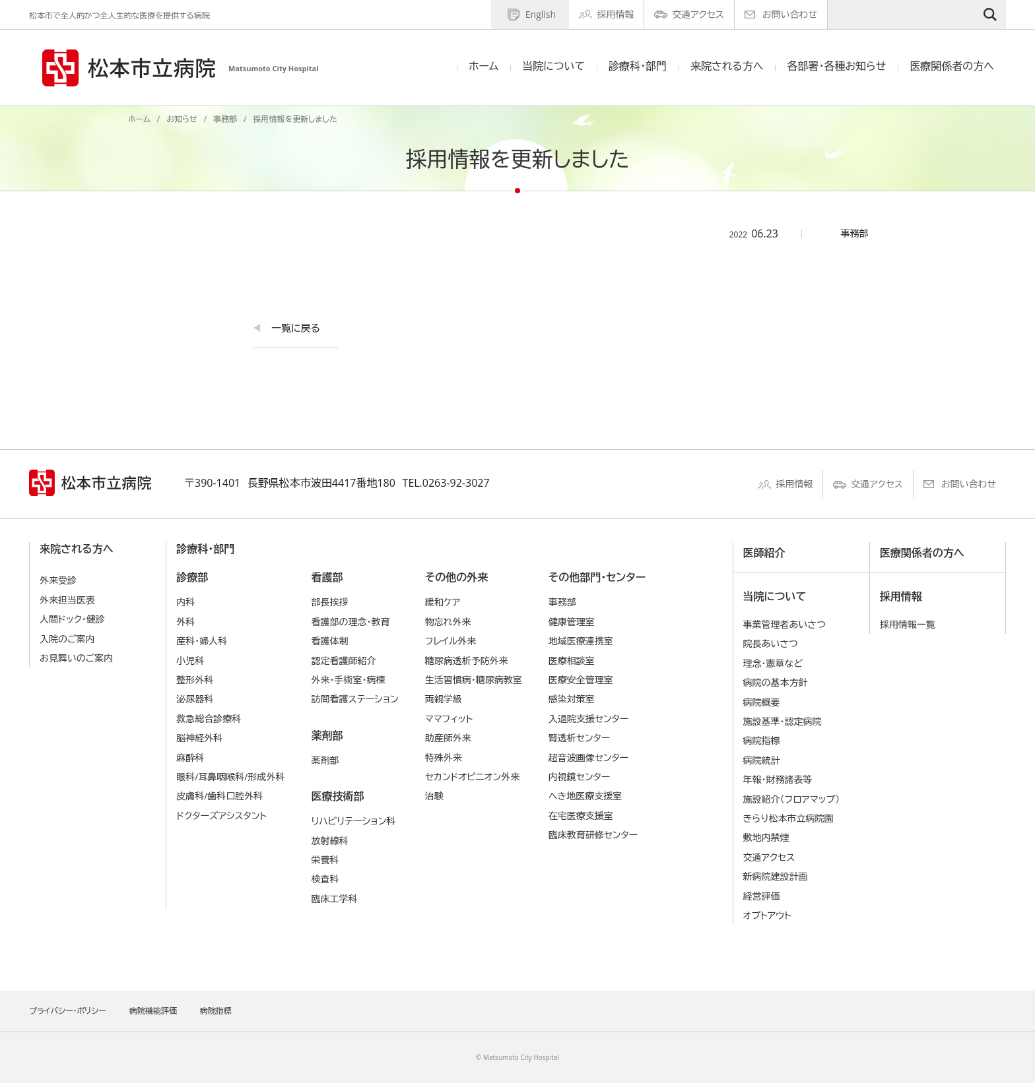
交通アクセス (698, 14)
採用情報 (615, 14)
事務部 (225, 119)
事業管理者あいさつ (784, 624)
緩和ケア (443, 602)
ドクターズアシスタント (221, 815)
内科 (185, 602)
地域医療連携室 (581, 640)
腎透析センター (580, 737)
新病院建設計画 (775, 876)
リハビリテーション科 (353, 821)
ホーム (483, 66)
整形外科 (194, 679)
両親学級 (443, 699)
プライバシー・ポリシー (67, 1010)
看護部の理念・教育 (350, 621)
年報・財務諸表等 (778, 779)
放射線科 (329, 840)
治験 (434, 795)
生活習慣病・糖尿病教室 (473, 679)
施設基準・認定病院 (782, 721)
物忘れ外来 (448, 621)
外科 (185, 621)
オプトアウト (767, 915)
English (540, 14)
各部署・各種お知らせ (836, 66)
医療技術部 (337, 796)
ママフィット (449, 718)
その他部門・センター (597, 577)
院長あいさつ (770, 643)
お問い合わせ (789, 14)
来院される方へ (726, 66)
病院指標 (761, 740)
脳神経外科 (199, 737)
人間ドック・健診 (72, 619)
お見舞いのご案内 (76, 658)
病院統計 (761, 760)
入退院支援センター (589, 718)
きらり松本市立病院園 (788, 818)
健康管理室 (572, 621)
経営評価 (761, 896)
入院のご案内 (67, 639)
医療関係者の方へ (952, 66)
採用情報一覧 (907, 624)
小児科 (190, 660)
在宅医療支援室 (581, 815)
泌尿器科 (194, 699)
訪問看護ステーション (354, 699)
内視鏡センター (580, 776)
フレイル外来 (451, 640)
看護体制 (329, 640)
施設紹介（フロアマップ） (791, 799)
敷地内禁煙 (766, 837)
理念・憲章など (773, 663)
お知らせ (181, 119)
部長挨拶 (329, 602)
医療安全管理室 (581, 679)
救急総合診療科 (208, 718)
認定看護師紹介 (343, 660)
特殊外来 (443, 757)
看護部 (327, 577)
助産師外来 (448, 737)
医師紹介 (764, 552)
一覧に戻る (295, 327)
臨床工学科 (334, 898)
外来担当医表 (67, 600)
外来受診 (58, 580)
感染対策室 (572, 699)
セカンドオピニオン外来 (472, 776)
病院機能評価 (153, 1010)
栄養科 (325, 859)
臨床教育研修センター (593, 834)
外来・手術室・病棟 (348, 679)
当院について (553, 66)
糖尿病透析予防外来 (466, 660)
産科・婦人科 (201, 640)
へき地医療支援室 (585, 795)
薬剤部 (327, 735)
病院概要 (761, 702)
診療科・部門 (638, 66)
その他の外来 (456, 577)
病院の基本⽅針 (775, 682)
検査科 (325, 879)
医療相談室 (572, 660)
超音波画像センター (589, 757)
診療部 (192, 577)
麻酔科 (190, 757)
